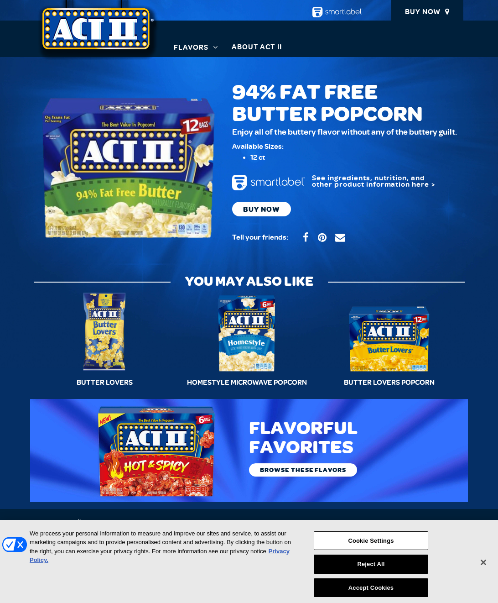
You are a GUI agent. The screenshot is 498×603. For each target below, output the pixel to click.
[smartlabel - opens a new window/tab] (337, 12)
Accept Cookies (371, 591)
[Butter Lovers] (105, 332)
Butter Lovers (105, 382)
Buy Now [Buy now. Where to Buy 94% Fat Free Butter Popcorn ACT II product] (261, 209)
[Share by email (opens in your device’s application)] (340, 237)
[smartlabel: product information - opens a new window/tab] (344, 182)
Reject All (370, 568)
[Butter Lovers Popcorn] (389, 332)
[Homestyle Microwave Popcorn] (247, 332)
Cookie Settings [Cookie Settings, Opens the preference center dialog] (371, 544)
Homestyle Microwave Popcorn (247, 382)
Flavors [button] (191, 47)
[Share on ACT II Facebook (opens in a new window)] (306, 237)
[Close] (483, 566)
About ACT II (257, 47)
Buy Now (423, 12)
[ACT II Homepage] (98, 34)
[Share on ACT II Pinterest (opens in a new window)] (322, 237)
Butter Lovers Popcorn (389, 382)
